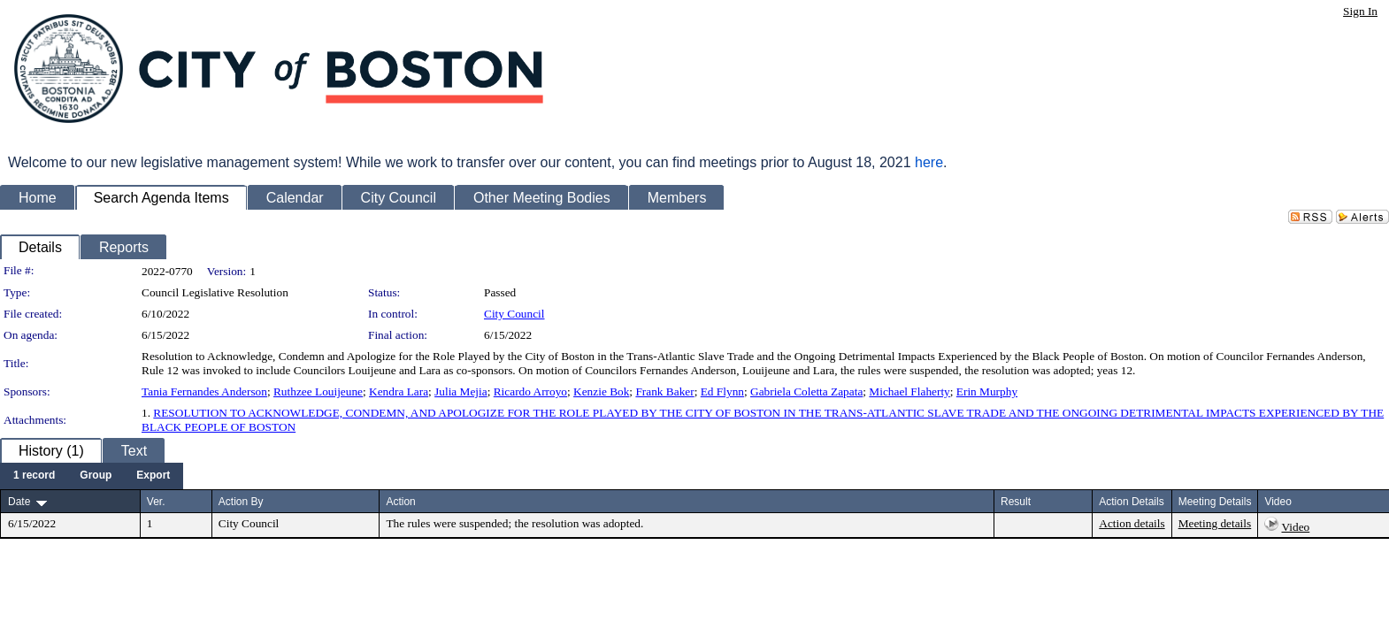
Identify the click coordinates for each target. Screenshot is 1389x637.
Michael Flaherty (909, 391)
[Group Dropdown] (95, 476)
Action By (241, 501)
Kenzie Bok (601, 391)
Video (1295, 526)
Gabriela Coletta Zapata (806, 391)
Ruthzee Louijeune (318, 391)
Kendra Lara (398, 391)
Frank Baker (664, 391)
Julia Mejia (460, 391)
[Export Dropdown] (153, 476)
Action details (1131, 523)
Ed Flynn (722, 391)
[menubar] (91, 476)
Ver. (156, 501)
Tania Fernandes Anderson (204, 391)
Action (400, 501)
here (929, 162)
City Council (514, 313)
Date (19, 501)
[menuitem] (34, 476)
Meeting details (1215, 523)
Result (1016, 501)
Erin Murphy (986, 391)
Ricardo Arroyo (530, 391)
